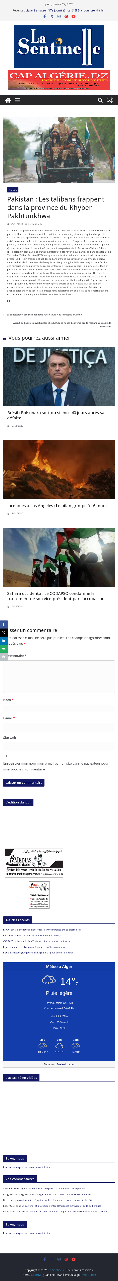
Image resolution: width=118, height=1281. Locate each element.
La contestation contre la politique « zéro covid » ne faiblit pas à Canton (42, 314)
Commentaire (15, 655)
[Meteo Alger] (59, 1040)
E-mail (9, 718)
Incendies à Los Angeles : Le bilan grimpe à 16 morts (57, 505)
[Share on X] (4, 633)
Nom (8, 700)
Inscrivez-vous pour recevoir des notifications (27, 1167)
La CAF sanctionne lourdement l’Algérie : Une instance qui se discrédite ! (42, 929)
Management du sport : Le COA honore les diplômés (57, 1188)
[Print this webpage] (4, 657)
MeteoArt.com (66, 1064)
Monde (13, 189)
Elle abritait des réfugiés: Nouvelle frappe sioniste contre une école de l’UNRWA (64, 1211)
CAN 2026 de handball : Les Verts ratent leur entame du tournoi (37, 941)
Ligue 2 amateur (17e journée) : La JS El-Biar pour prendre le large (38, 952)
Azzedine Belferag (13, 1188)
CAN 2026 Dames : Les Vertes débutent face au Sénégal (32, 935)
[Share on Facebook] (4, 624)
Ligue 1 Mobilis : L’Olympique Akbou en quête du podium (34, 946)
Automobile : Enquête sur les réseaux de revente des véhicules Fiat (56, 1199)
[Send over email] (4, 649)
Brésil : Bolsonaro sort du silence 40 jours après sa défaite (55, 415)
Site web (9, 737)
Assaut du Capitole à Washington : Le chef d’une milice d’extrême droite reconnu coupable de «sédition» (64, 324)
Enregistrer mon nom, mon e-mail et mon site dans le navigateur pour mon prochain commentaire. (56, 766)
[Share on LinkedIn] (4, 641)
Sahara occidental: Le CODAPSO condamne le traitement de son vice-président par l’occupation (56, 596)
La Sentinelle (35, 224)
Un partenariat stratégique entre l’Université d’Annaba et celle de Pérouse (61, 1205)
